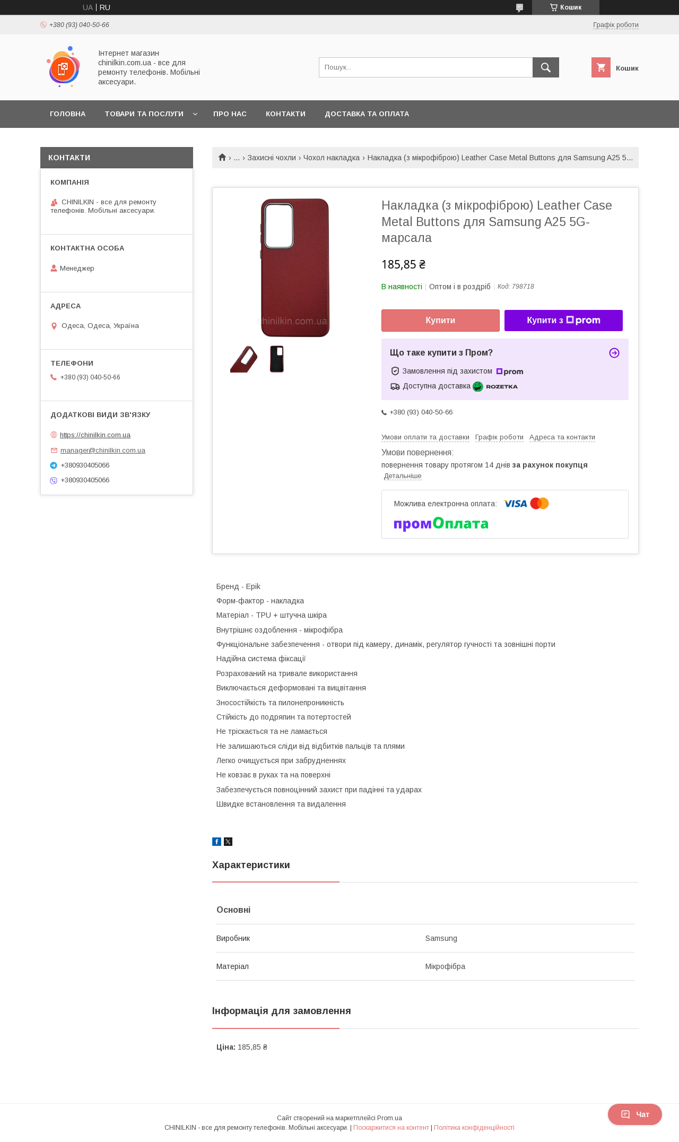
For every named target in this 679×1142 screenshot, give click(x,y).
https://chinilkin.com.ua (95, 435)
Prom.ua (389, 1118)
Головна (67, 114)
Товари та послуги (144, 114)
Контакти (286, 114)
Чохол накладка (331, 157)
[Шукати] (546, 67)
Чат (635, 1114)
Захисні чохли (272, 157)
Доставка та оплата (367, 114)
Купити (441, 320)
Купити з (563, 320)
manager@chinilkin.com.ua (102, 450)
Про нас (230, 114)
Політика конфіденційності (474, 1127)
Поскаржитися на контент (391, 1127)
